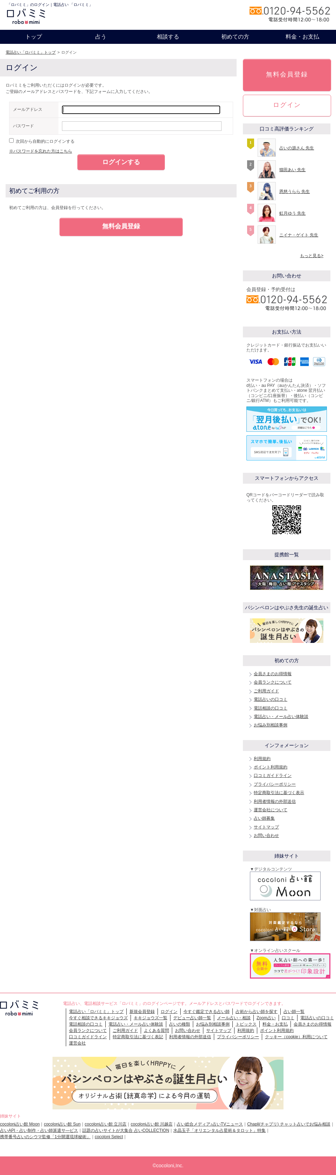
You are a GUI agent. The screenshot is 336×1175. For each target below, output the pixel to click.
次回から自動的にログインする (45, 141)
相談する (168, 37)
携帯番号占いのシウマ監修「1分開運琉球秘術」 (45, 1136)
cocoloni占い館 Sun (62, 1124)
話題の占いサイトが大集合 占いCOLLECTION (125, 1130)
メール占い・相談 (234, 1017)
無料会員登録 (121, 226)
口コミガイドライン (273, 775)
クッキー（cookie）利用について (296, 1036)
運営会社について (270, 809)
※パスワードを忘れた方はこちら (40, 151)
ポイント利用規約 (270, 767)
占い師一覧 (294, 1011)
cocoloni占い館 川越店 (151, 1124)
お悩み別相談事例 (270, 725)
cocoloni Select (109, 1136)
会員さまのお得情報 (273, 673)
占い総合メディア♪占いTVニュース (210, 1124)
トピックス (246, 1024)
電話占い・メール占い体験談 (281, 716)
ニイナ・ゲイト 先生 (298, 235)
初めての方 (235, 37)
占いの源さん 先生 (296, 148)
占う (100, 37)
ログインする (121, 162)
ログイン (287, 104)
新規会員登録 (142, 1011)
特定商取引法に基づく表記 (138, 1036)
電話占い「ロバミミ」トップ (31, 52)
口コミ (288, 1017)
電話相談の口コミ (270, 708)
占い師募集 (264, 818)
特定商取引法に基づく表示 (279, 792)
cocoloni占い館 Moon (20, 1124)
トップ (33, 37)
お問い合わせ (266, 835)
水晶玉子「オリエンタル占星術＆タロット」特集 (219, 1130)
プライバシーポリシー (275, 784)
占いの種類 (179, 1024)
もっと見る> (311, 255)
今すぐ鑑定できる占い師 (206, 1011)
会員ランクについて (273, 682)
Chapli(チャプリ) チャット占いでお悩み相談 (288, 1124)
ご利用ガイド (266, 691)
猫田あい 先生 (292, 169)
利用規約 (262, 758)
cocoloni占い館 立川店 (105, 1124)
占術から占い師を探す (257, 1011)
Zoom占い (266, 1017)
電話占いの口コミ (270, 699)
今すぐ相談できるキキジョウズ (98, 1017)
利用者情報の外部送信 (275, 801)
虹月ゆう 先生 (292, 213)
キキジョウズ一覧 (150, 1017)
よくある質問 (156, 1030)
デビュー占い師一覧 (192, 1017)
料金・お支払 (302, 37)
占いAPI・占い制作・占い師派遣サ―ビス (39, 1130)
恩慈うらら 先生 (294, 191)
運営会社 (77, 1043)
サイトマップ (266, 827)
